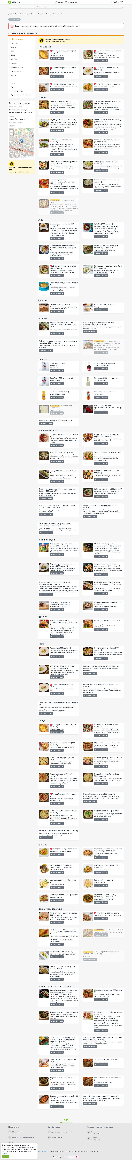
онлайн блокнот (44, 1151)
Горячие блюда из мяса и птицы (20, 95)
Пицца (12, 83)
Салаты (13, 47)
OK (5, 1156)
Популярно (14, 43)
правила (5, 1153)
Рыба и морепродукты (17, 91)
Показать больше (57, 58)
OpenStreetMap (29, 157)
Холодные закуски (16, 67)
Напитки (13, 63)
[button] (21, 141)
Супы (12, 51)
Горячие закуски (15, 71)
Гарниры (13, 87)
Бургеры (13, 75)
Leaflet (21, 157)
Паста (12, 79)
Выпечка (13, 59)
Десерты (13, 55)
